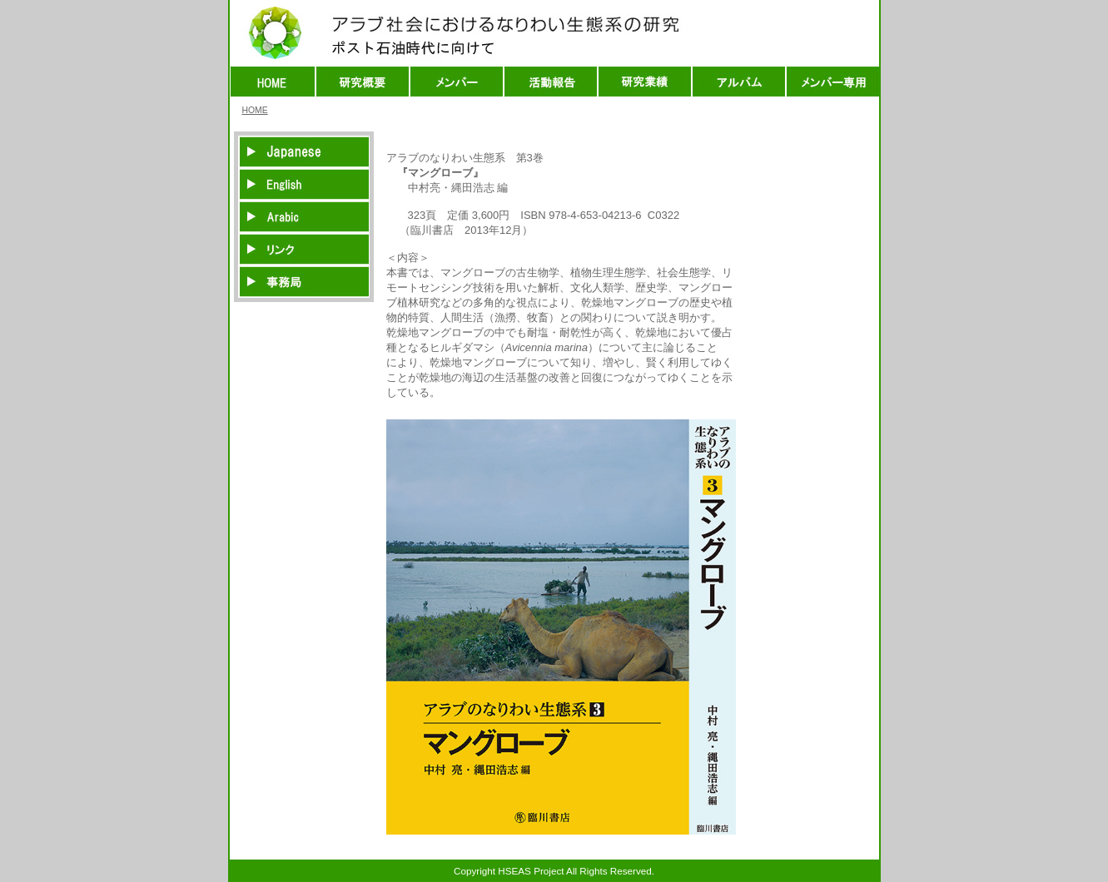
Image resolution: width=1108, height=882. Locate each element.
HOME (273, 81)
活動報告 (551, 81)
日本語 (304, 152)
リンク (304, 249)
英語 (304, 184)
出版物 (645, 81)
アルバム (739, 81)
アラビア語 (304, 217)
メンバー (457, 81)
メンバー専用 (832, 81)
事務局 (304, 281)
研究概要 (363, 81)
